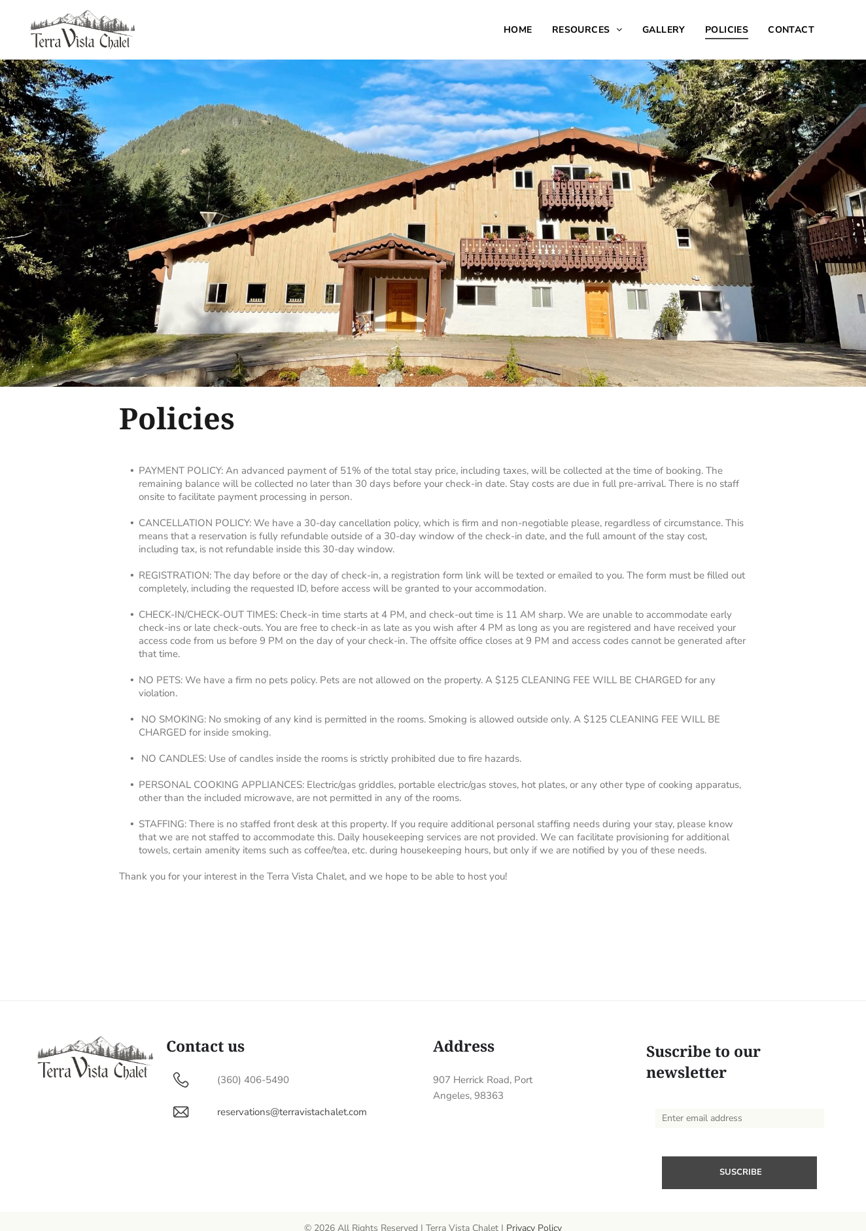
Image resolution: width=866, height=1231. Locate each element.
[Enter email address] (739, 1118)
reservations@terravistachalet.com (292, 1111)
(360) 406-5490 (253, 1079)
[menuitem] (518, 29)
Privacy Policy (534, 1215)
